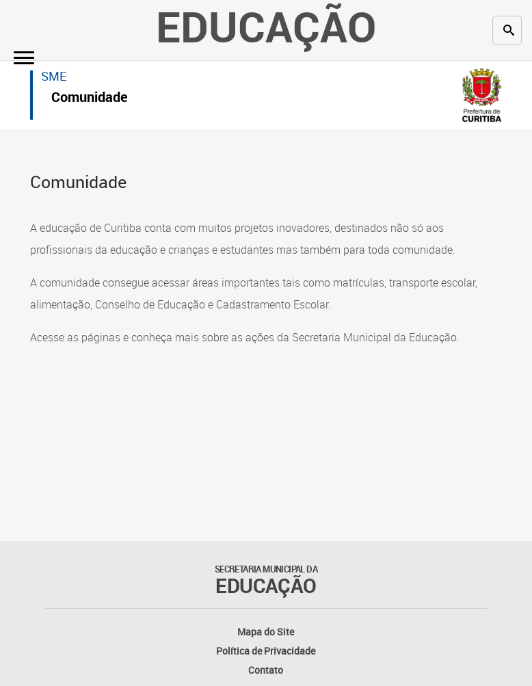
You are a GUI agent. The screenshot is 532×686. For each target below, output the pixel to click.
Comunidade (89, 99)
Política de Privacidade (265, 650)
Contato (265, 669)
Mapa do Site (265, 631)
